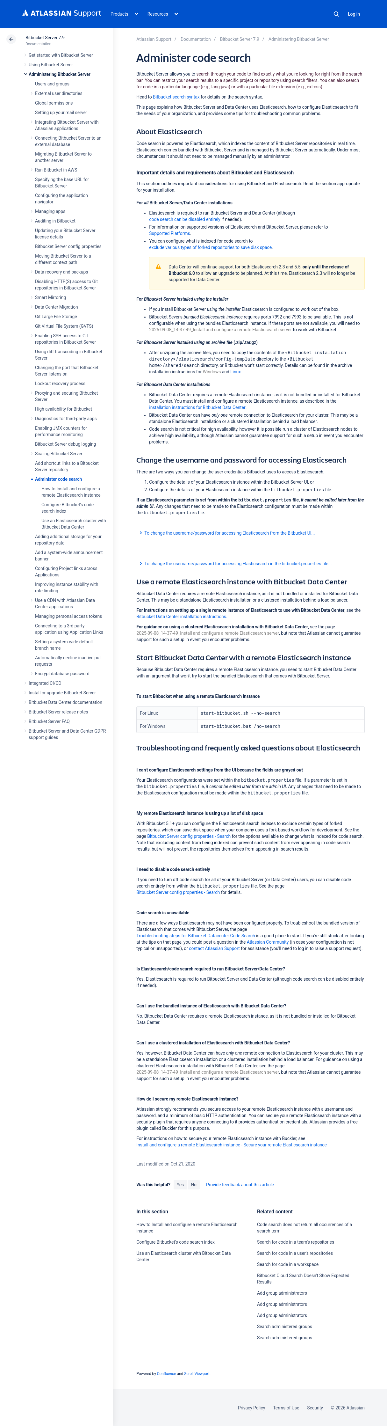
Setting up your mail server (61, 112)
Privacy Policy (251, 1407)
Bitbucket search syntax (176, 96)
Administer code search (58, 479)
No (194, 1184)
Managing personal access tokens (68, 616)
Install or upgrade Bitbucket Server (62, 692)
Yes (180, 1184)
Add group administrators (282, 1293)
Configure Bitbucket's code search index (175, 1242)
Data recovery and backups (61, 271)
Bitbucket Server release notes (58, 711)
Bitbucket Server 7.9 (45, 37)
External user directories (58, 93)
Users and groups (52, 83)
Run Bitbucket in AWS (56, 169)
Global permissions (54, 103)
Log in (354, 14)
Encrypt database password (62, 673)
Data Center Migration (56, 307)
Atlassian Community (268, 942)
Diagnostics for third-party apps (66, 418)
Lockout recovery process (60, 383)
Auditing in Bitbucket (55, 220)
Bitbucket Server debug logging (65, 444)
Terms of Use (286, 1407)
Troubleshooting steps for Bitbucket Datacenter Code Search (195, 935)
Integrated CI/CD (45, 683)
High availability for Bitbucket (63, 409)
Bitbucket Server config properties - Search (189, 836)
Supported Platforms (169, 233)
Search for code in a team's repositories (295, 1242)
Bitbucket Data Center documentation (65, 702)
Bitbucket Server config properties (68, 246)
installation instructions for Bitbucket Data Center (197, 407)
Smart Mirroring (50, 297)
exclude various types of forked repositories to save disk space (210, 247)
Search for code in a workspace (288, 1264)
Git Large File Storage (56, 316)
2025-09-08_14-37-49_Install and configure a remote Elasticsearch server (220, 329)
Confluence (166, 1373)
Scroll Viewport (197, 1373)
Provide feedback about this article (240, 1184)
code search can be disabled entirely (184, 219)
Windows (212, 371)
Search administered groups (284, 1326)
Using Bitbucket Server (51, 64)
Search (336, 14)
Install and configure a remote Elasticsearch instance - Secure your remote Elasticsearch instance (231, 1144)
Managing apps (50, 211)
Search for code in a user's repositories (295, 1253)
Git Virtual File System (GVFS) (64, 326)
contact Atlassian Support (214, 948)
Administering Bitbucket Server (59, 74)
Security (315, 1407)
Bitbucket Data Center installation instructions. (181, 616)
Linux (235, 371)
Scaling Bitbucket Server (58, 453)
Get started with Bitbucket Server (61, 55)
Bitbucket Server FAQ (49, 721)
